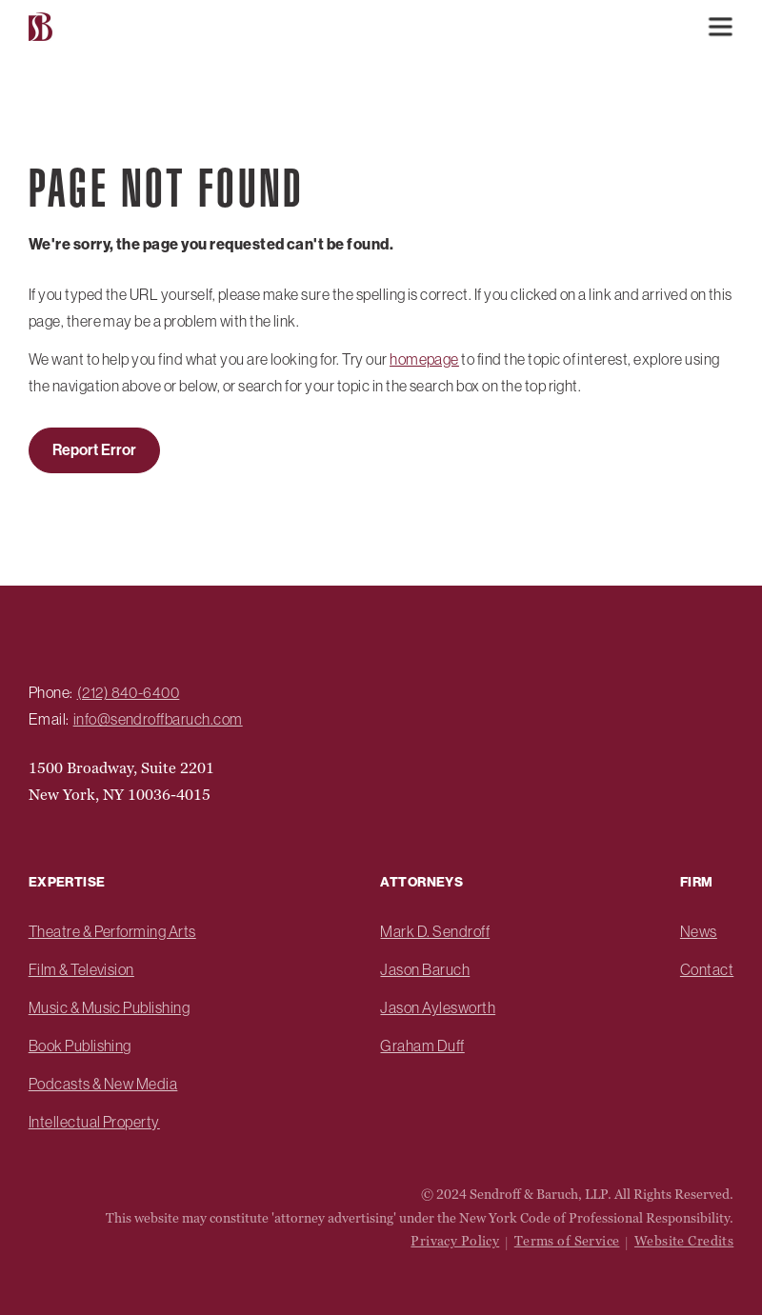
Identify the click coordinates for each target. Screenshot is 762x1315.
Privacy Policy (455, 1240)
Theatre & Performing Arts (112, 931)
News (698, 931)
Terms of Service (567, 1240)
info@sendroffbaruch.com (158, 718)
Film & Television (81, 969)
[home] (43, 27)
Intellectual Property (94, 1121)
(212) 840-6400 (128, 692)
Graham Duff (422, 1045)
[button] (720, 27)
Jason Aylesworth (437, 1007)
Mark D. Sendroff (435, 931)
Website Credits (683, 1240)
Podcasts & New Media (103, 1083)
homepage (424, 359)
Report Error (94, 450)
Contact (706, 969)
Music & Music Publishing (109, 1007)
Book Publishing (80, 1045)
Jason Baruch (425, 969)
